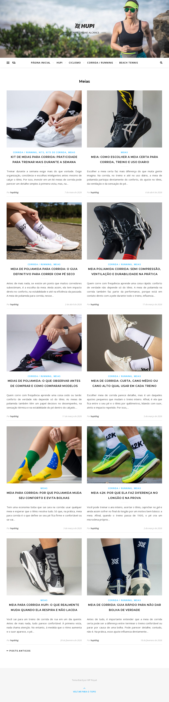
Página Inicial (40, 62)
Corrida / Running (100, 62)
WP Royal (92, 680)
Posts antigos (19, 651)
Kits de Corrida (56, 152)
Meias (71, 152)
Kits (41, 152)
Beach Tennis (128, 62)
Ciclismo (75, 62)
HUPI (60, 62)
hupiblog (14, 192)
